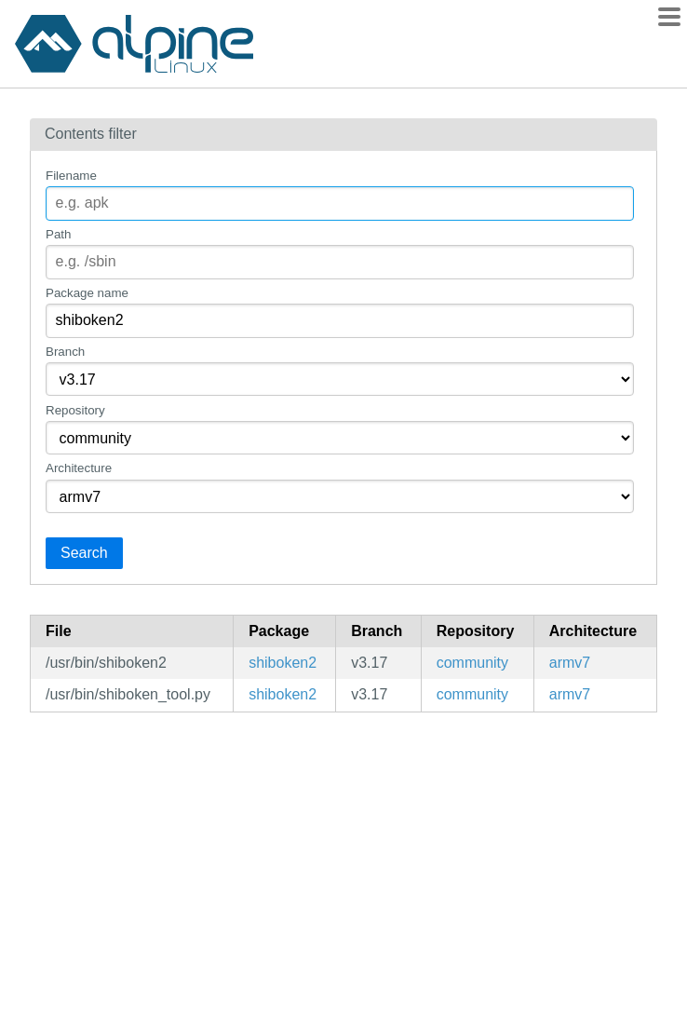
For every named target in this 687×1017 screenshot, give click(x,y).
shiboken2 (283, 663)
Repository (75, 410)
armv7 (569, 663)
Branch (65, 352)
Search (84, 553)
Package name (87, 293)
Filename (71, 176)
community (472, 663)
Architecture (79, 468)
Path (58, 234)
